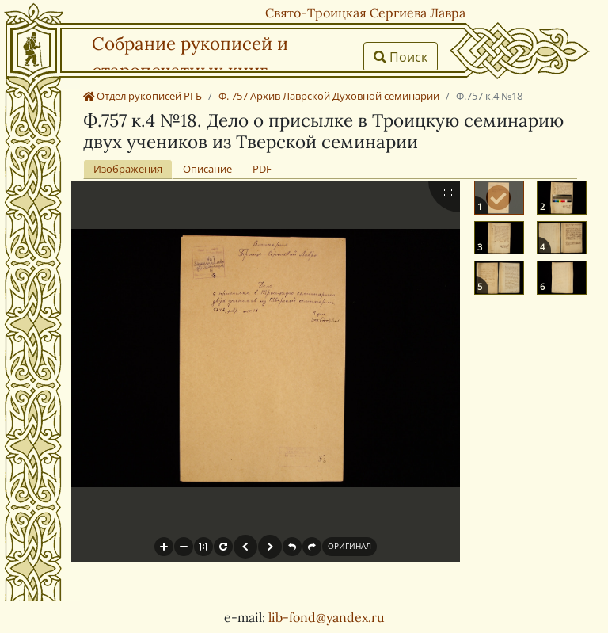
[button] (163, 546)
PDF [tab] (262, 169)
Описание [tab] (207, 169)
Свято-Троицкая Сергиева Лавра (365, 13)
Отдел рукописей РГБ (142, 96)
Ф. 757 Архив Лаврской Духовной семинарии (328, 96)
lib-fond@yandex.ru (326, 617)
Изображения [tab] (127, 169)
